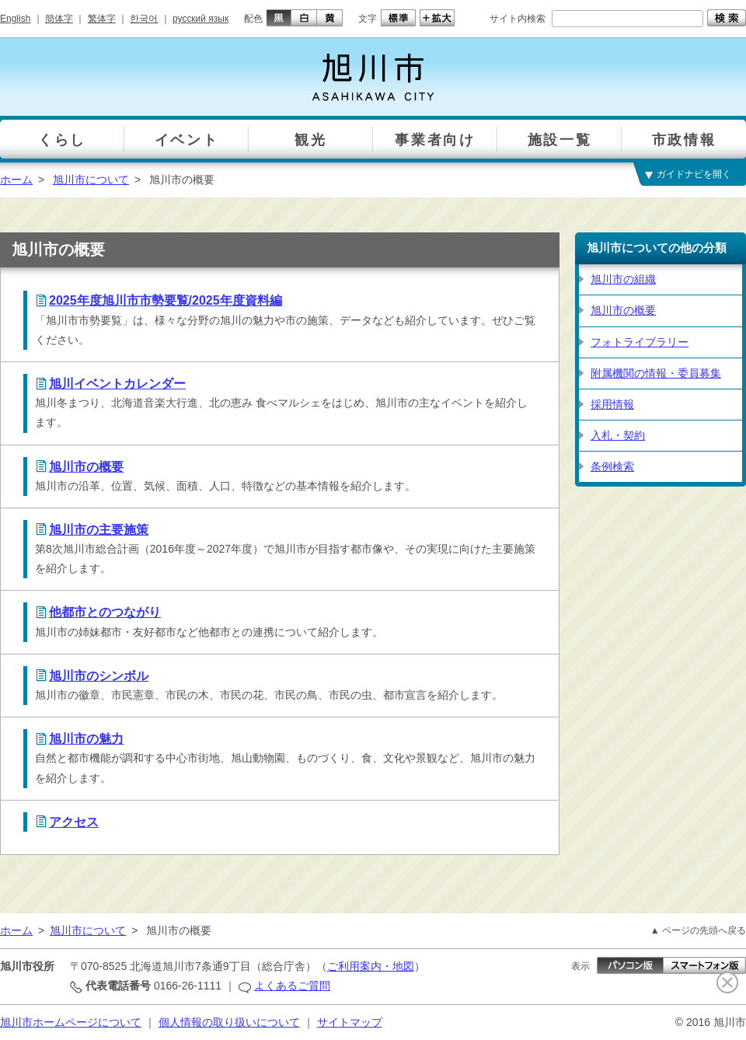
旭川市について (91, 179)
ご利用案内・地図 (370, 966)
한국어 (144, 18)
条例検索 (612, 466)
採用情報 (612, 404)
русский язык (200, 18)
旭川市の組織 (623, 279)
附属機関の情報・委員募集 (656, 373)
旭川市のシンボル (98, 675)
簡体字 (59, 18)
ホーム (16, 179)
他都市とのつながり (105, 612)
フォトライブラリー (639, 342)
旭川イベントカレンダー (117, 383)
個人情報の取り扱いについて (229, 1022)
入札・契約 (618, 435)
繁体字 (102, 18)
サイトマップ (349, 1022)
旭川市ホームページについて (70, 1022)
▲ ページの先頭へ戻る (698, 930)
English (15, 18)
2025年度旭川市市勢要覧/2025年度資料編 (165, 300)
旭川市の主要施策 (98, 529)
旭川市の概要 (86, 466)
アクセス (74, 822)
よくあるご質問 (292, 985)
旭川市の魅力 (86, 738)
